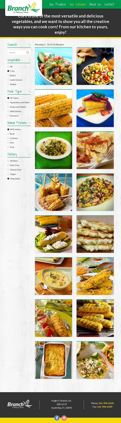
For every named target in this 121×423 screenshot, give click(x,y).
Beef (10, 134)
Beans (11, 75)
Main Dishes (14, 111)
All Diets (12, 160)
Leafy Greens (14, 80)
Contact (109, 4)
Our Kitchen (78, 4)
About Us (95, 4)
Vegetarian (13, 178)
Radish (11, 84)
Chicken (12, 138)
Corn (11, 71)
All (9, 66)
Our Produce (57, 4)
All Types (13, 98)
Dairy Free (13, 165)
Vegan (11, 174)
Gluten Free (14, 169)
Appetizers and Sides (18, 102)
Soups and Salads (16, 107)
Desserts (13, 115)
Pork (10, 147)
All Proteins (14, 129)
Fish (10, 142)
